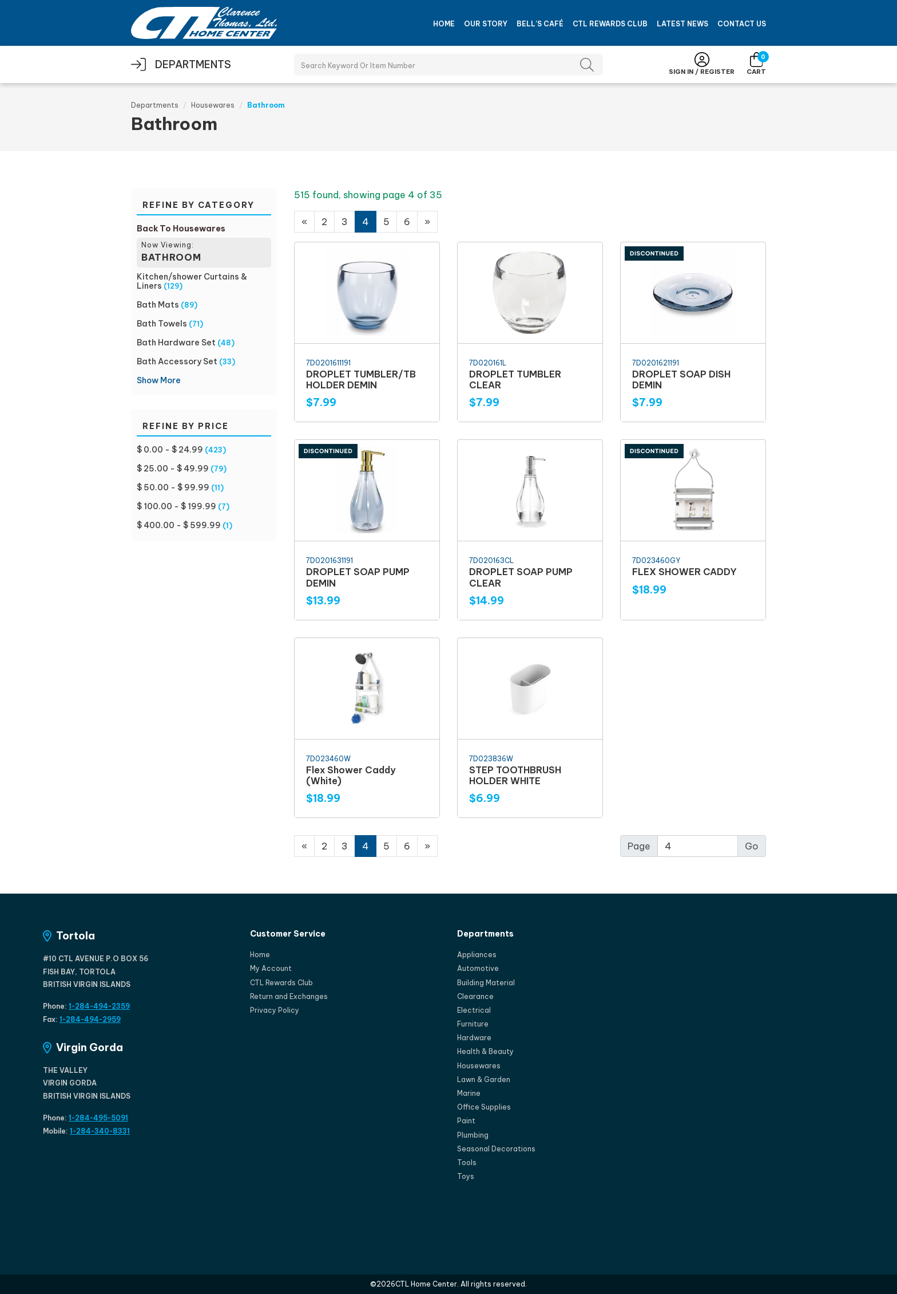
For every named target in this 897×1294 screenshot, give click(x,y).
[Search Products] (448, 65)
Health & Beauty (485, 1051)
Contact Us (741, 23)
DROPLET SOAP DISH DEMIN (681, 379)
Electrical (474, 1010)
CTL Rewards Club (610, 23)
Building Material (486, 982)
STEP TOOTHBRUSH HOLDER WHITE (515, 775)
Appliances (477, 954)
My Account (271, 968)
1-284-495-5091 (98, 1118)
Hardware (474, 1037)
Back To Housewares (181, 228)
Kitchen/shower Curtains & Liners (192, 281)
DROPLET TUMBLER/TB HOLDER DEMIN (361, 379)
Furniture (473, 1024)
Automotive (478, 968)
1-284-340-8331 (100, 1131)
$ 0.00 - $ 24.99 (170, 450)
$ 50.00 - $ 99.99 (173, 487)
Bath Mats (158, 305)
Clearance (475, 996)
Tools (467, 1162)
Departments (154, 105)
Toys (465, 1176)
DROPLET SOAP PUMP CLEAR (521, 577)
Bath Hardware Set (176, 342)
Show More (159, 380)
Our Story (485, 23)
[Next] (427, 222)
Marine (469, 1093)
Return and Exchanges (289, 996)
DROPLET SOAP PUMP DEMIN (358, 577)
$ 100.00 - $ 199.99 (176, 506)
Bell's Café (540, 23)
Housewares (213, 105)
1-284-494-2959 (90, 1019)
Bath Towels (162, 323)
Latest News (682, 23)
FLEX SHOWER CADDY (684, 571)
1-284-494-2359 (99, 1006)
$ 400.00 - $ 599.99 (179, 525)
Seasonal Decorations (496, 1148)
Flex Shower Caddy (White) (350, 775)
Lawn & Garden (483, 1079)
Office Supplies (484, 1107)
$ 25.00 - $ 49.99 (173, 468)
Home (444, 23)
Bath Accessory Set (177, 361)
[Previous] (304, 222)
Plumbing (473, 1135)
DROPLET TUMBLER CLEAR (515, 379)
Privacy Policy (274, 1010)
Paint (466, 1120)
